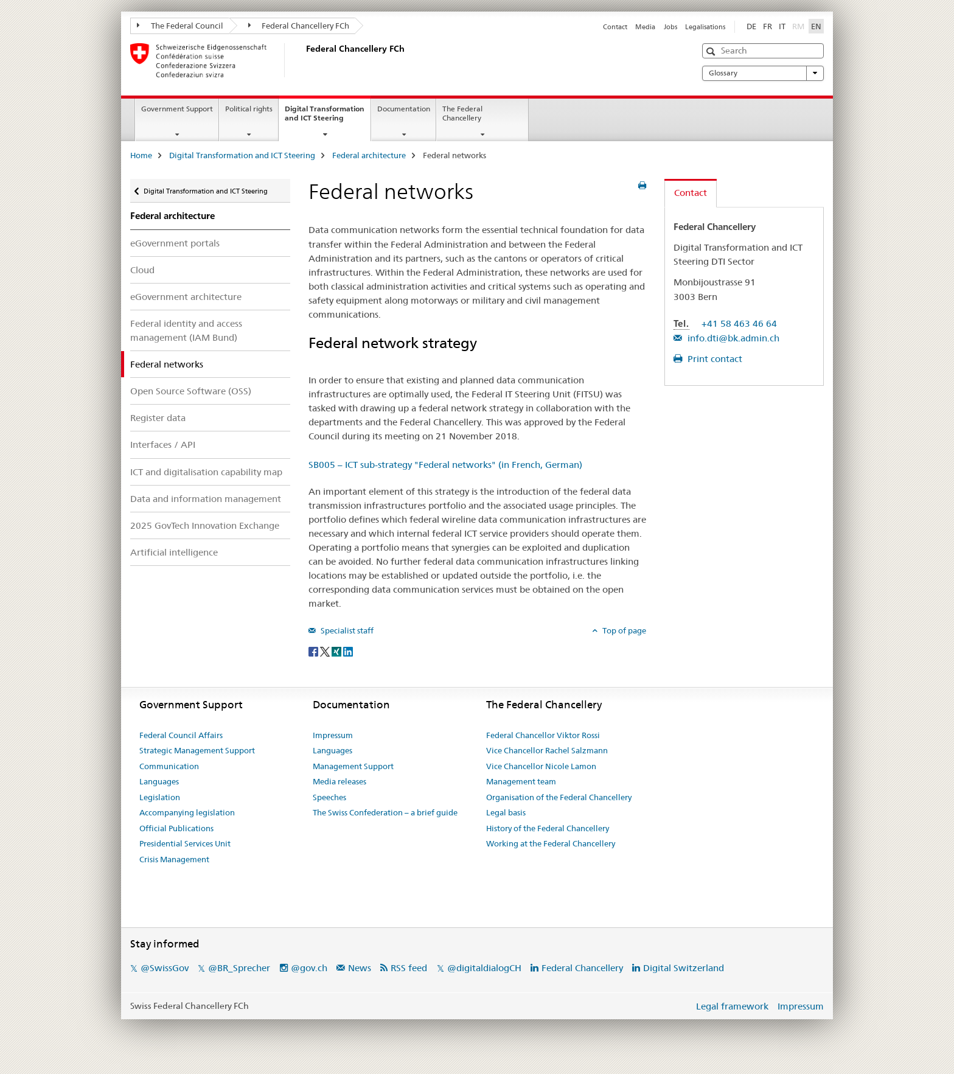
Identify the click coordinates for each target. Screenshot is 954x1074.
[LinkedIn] (348, 651)
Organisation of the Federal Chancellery (559, 797)
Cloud (142, 270)
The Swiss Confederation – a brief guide (385, 812)
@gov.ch (309, 968)
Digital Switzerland (683, 968)
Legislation (159, 797)
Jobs (670, 27)
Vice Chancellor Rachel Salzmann (547, 750)
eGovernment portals (175, 243)
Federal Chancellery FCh (299, 25)
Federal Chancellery (582, 968)
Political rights (249, 108)
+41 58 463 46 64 (739, 323)
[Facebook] (314, 651)
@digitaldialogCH (484, 968)
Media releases (339, 781)
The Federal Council (180, 25)
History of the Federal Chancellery (547, 828)
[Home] (303, 60)
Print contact (713, 358)
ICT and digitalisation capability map (206, 472)
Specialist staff (346, 630)
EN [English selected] (816, 26)
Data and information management (205, 498)
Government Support (177, 108)
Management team (521, 781)
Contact (615, 27)
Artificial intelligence (174, 552)
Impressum (333, 735)
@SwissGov (165, 968)
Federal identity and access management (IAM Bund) (186, 330)
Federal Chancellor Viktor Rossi (543, 735)
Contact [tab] (690, 192)
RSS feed (409, 968)
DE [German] (751, 26)
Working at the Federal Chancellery (550, 843)
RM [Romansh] (799, 25)
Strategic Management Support (197, 750)
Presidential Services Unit (185, 843)
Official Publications (176, 828)
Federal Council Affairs (181, 735)
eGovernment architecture (186, 296)
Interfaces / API (162, 444)
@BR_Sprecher (239, 968)
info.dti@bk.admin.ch (732, 338)
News (359, 968)
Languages (159, 781)
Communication (169, 766)
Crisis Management (174, 859)
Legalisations (705, 27)
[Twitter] (326, 651)
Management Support (353, 766)
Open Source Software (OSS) (190, 391)
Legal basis (506, 812)
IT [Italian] (782, 26)
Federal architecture (369, 155)
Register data (158, 418)
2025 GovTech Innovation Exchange (204, 525)
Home (141, 155)
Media (645, 27)
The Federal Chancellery (462, 113)
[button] (712, 51)
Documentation (403, 108)
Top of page (623, 630)
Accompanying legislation (187, 812)
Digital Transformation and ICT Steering (327, 117)
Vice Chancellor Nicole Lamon (541, 766)
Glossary (763, 73)
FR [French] (767, 26)
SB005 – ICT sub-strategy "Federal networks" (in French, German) (445, 464)
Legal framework (732, 1006)
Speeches (329, 797)
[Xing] (337, 651)
